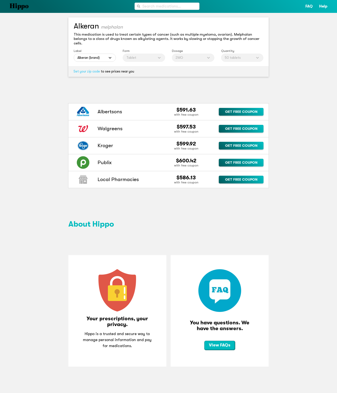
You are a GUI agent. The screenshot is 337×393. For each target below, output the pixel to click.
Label (77, 51)
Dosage (177, 51)
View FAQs (219, 345)
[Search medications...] (167, 6)
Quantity (227, 51)
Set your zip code (87, 71)
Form (126, 51)
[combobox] (167, 6)
